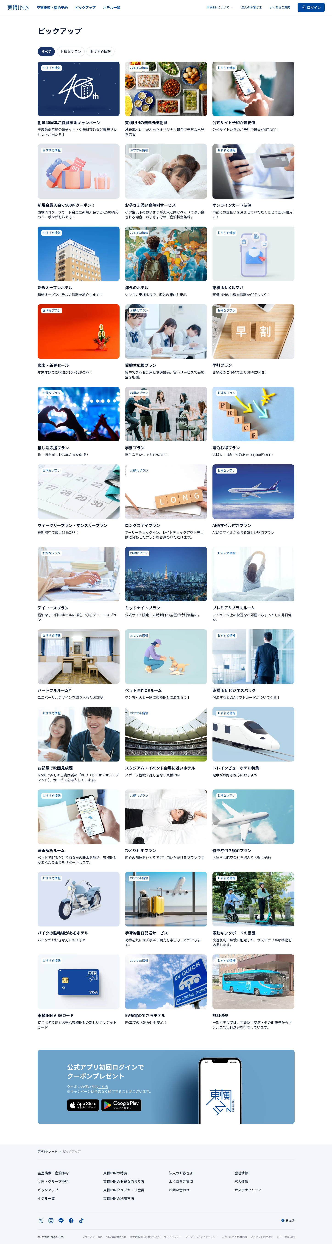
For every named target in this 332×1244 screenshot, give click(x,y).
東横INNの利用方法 (118, 1198)
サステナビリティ (248, 1189)
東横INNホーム (47, 1151)
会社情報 (241, 1172)
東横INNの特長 (115, 1172)
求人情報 (241, 1181)
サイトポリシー (173, 1237)
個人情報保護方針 (116, 1237)
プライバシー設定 (92, 1237)
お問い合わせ (179, 1189)
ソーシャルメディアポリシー (201, 1237)
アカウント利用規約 (262, 1237)
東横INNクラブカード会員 (123, 1189)
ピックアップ (85, 7)
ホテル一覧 (111, 7)
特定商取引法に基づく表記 (145, 1237)
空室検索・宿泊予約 (52, 7)
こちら (103, 1086)
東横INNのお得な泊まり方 (123, 1181)
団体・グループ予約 (53, 1181)
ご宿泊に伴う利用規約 (234, 1237)
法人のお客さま (251, 7)
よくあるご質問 (279, 7)
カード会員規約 (286, 1237)
